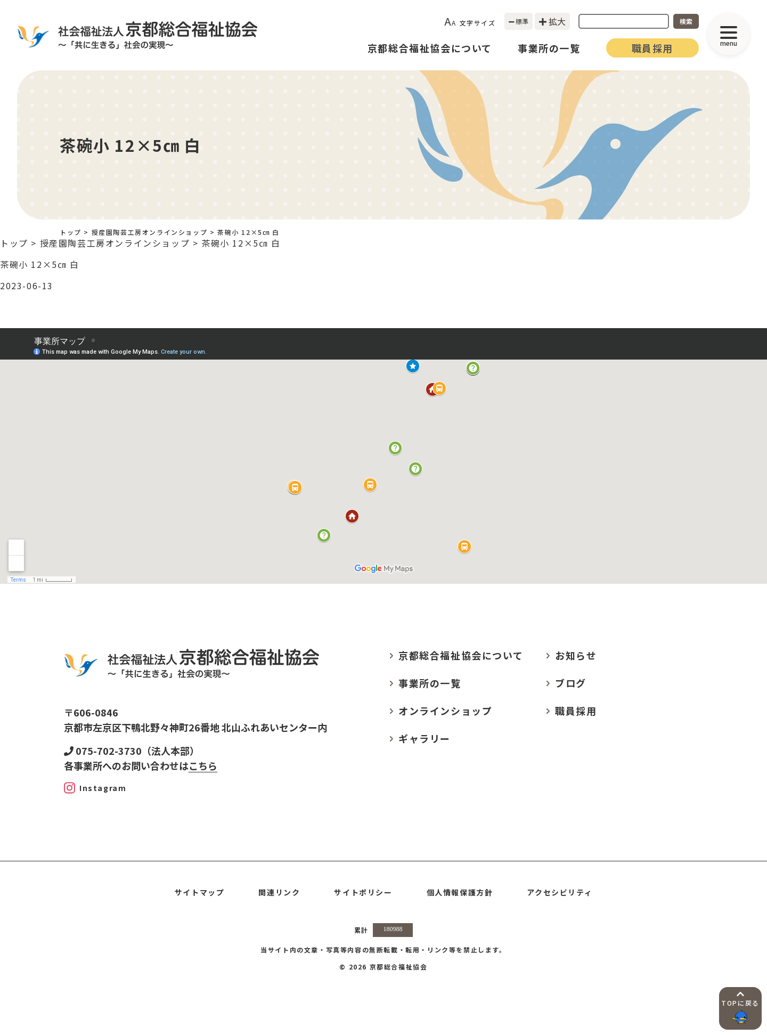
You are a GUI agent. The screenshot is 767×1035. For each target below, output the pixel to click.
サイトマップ (200, 892)
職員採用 (652, 48)
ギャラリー (424, 738)
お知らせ (576, 655)
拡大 (552, 21)
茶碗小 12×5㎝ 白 (39, 264)
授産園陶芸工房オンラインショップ (150, 232)
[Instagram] (95, 787)
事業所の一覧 (549, 48)
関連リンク (279, 892)
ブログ (570, 683)
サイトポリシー (363, 892)
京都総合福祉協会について (430, 48)
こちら (203, 765)
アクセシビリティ (559, 892)
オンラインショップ (445, 711)
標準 (519, 21)
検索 (686, 21)
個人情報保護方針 (460, 892)
